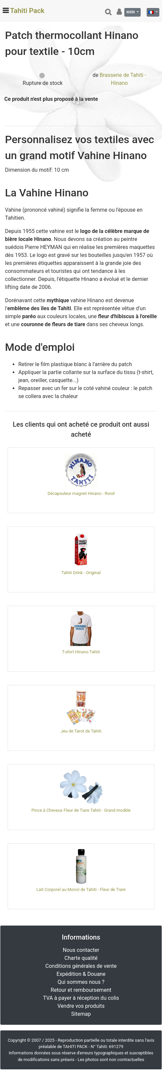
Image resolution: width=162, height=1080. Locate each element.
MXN (131, 12)
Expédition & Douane (81, 974)
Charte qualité (81, 958)
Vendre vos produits (81, 1006)
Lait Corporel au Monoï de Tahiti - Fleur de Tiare (81, 889)
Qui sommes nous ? (81, 982)
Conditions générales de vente (81, 966)
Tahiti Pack (27, 11)
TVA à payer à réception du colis (81, 998)
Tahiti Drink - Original (81, 572)
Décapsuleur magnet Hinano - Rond (81, 493)
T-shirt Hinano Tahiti (81, 651)
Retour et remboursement (81, 990)
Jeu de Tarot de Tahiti (81, 731)
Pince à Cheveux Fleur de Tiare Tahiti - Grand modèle (81, 810)
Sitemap (81, 1014)
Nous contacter (81, 950)
